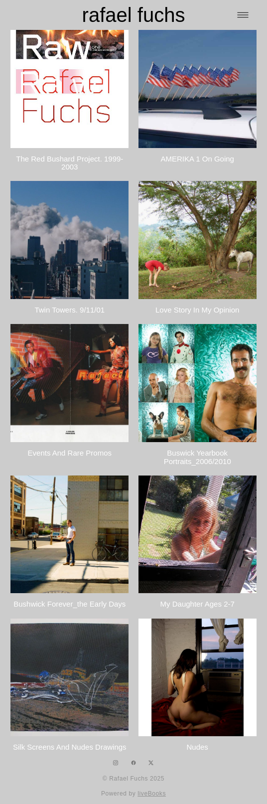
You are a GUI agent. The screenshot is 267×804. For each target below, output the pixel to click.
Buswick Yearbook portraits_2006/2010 (197, 457)
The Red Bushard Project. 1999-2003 (69, 163)
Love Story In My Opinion (197, 310)
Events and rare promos (70, 453)
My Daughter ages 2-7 (197, 604)
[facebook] (133, 763)
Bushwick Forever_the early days (69, 604)
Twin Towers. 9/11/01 (69, 310)
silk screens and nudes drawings (70, 747)
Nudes (197, 747)
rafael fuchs (133, 15)
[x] (151, 763)
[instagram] (116, 763)
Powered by (133, 793)
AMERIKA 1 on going (197, 159)
